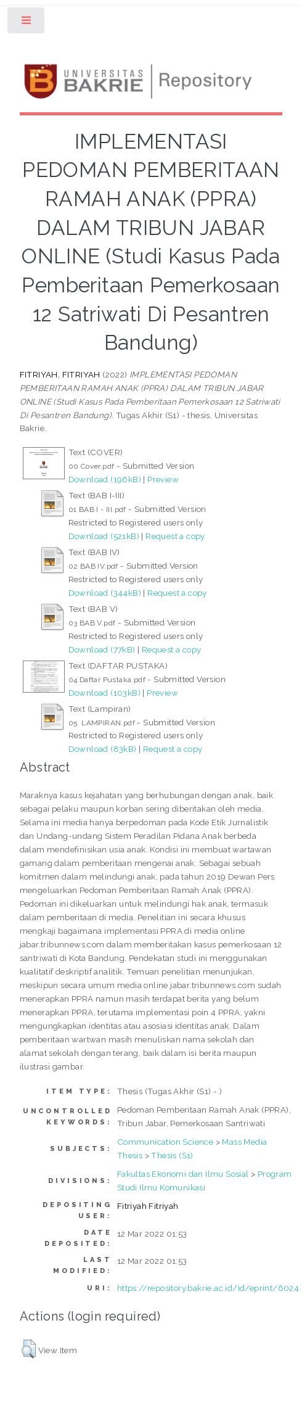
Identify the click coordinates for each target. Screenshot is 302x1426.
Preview (163, 479)
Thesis (129, 1155)
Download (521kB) (103, 536)
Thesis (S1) (172, 1155)
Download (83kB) (102, 749)
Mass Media (244, 1142)
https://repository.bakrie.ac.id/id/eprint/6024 (208, 1288)
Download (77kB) (102, 649)
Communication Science (165, 1142)
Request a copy (175, 536)
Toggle (27, 23)
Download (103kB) (104, 693)
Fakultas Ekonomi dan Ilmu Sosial (183, 1174)
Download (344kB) (104, 593)
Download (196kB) (104, 479)
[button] (29, 1349)
